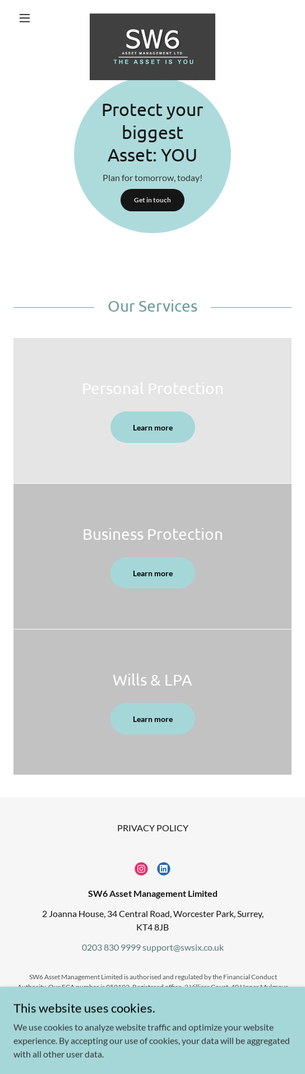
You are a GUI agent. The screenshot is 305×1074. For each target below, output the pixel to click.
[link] (152, 17)
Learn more (153, 427)
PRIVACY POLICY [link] (152, 827)
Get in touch (152, 200)
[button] (34, 18)
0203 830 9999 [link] (111, 947)
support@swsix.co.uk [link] (183, 947)
